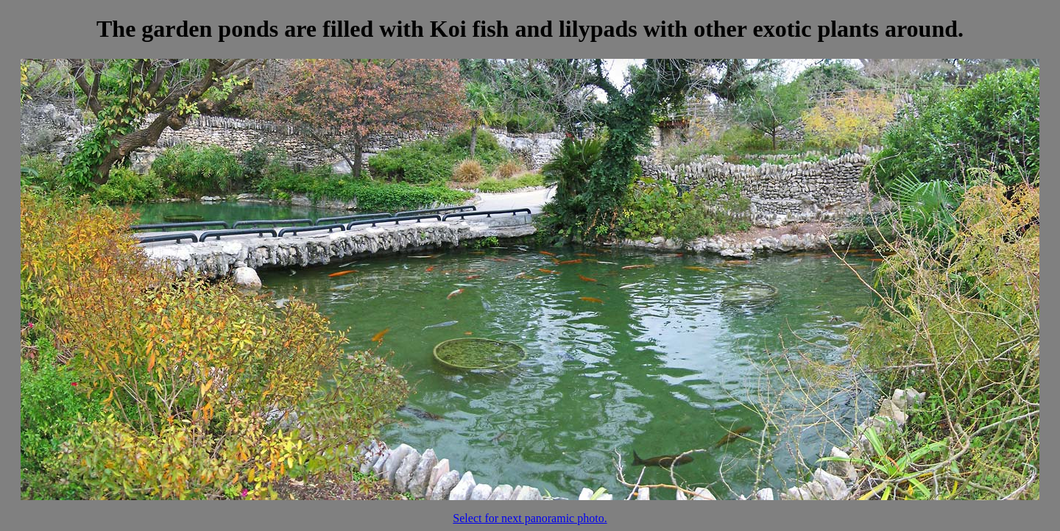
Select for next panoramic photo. (530, 518)
